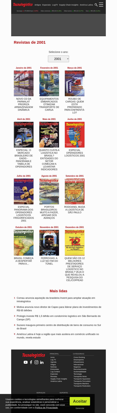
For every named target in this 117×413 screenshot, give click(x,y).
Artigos (38, 5)
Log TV (53, 360)
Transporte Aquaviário (82, 379)
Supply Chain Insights (68, 5)
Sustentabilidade (80, 372)
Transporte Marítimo (81, 384)
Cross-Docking (79, 357)
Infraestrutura (79, 362)
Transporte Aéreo (80, 376)
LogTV (55, 5)
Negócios (77, 367)
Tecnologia (78, 374)
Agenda (53, 362)
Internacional (78, 365)
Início (52, 357)
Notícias (53, 367)
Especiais (46, 5)
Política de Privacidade (46, 407)
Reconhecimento (80, 369)
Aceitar (80, 401)
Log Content (55, 372)
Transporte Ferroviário (82, 381)
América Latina (86, 5)
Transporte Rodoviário (82, 386)
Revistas (53, 376)
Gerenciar (80, 408)
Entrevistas (54, 369)
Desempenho (79, 360)
